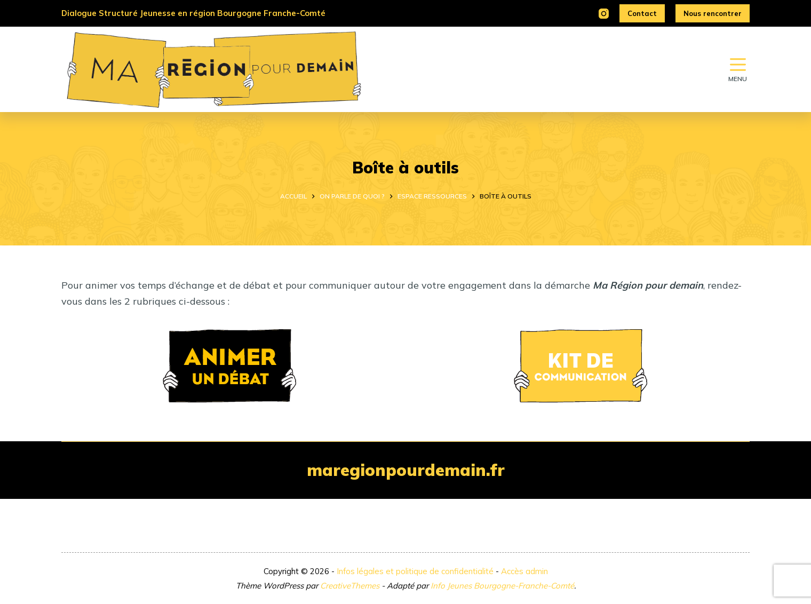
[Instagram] (604, 14)
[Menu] (738, 69)
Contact (642, 13)
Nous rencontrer (712, 13)
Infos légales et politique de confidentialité (415, 571)
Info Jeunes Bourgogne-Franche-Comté (502, 586)
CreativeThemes (349, 586)
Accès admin (524, 571)
